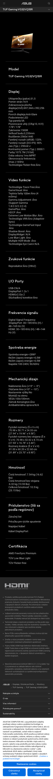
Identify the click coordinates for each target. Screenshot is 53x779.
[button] (4, 3)
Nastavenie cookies (26, 764)
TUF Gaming (18, 687)
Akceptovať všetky (39, 772)
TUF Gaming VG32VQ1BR (18, 9)
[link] (26, 3)
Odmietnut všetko (14, 772)
